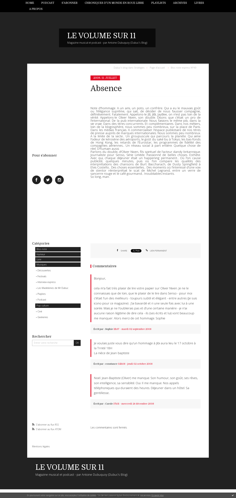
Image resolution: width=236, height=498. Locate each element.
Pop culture (43, 305)
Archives (180, 2)
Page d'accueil (157, 67)
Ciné (40, 311)
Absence (106, 88)
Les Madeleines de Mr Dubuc (53, 288)
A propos (36, 9)
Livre (39, 259)
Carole (109, 403)
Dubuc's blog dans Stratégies (129, 67)
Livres (199, 2)
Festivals (42, 276)
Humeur (41, 254)
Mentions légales (41, 446)
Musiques (42, 264)
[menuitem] (32, 3)
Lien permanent (156, 250)
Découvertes (44, 270)
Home (30, 2)
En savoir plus (158, 495)
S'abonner (70, 2)
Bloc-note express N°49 (183, 67)
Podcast (47, 2)
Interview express (47, 282)
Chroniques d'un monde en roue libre (114, 2)
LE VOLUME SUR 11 (101, 35)
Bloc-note (42, 249)
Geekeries (43, 317)
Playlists (158, 2)
